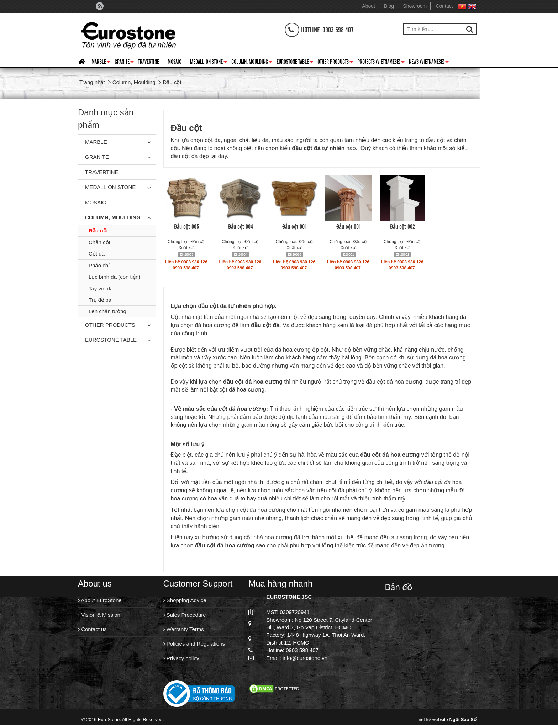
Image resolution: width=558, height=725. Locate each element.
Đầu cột (98, 230)
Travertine (148, 61)
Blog (389, 6)
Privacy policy (181, 661)
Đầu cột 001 (294, 226)
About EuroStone (100, 600)
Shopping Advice (184, 600)
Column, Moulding (251, 62)
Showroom (415, 6)
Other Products (335, 62)
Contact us (92, 630)
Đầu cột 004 (240, 226)
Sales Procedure (184, 616)
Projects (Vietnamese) (381, 62)
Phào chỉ (99, 265)
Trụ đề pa (100, 300)
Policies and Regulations (194, 646)
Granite (124, 62)
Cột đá (97, 254)
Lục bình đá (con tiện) (114, 277)
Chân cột (99, 242)
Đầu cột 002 (402, 226)
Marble (100, 62)
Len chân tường (107, 311)
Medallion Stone (208, 62)
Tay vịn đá (101, 288)
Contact (444, 6)
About (368, 6)
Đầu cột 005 (186, 226)
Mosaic (174, 61)
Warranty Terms (183, 630)
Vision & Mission (99, 616)
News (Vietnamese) (429, 62)
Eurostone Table (295, 62)
